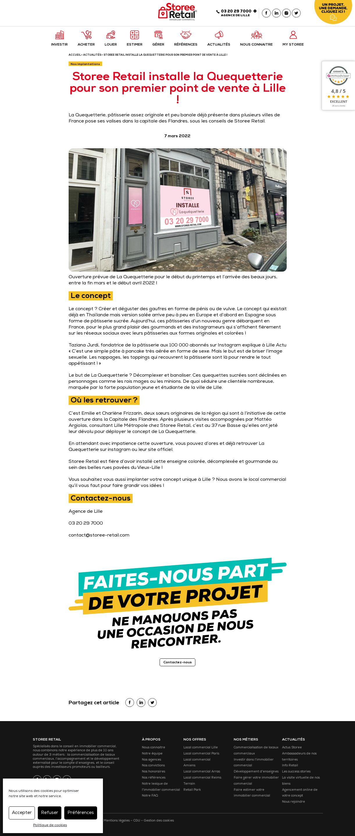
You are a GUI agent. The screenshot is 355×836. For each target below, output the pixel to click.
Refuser (49, 813)
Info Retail (290, 765)
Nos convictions (153, 765)
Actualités (92, 55)
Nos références (153, 777)
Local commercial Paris (201, 753)
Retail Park (192, 790)
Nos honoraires (153, 771)
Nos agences (151, 759)
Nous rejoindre (293, 802)
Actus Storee (292, 747)
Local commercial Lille (200, 747)
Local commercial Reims (202, 777)
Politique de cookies (50, 825)
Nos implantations (85, 64)
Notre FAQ (150, 795)
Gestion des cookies (159, 820)
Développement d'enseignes (256, 771)
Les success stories (296, 771)
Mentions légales (117, 820)
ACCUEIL (75, 55)
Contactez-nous (177, 663)
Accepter (22, 813)
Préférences (80, 813)
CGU (136, 820)
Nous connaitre (153, 747)
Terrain (189, 784)
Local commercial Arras (201, 771)
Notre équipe (152, 753)
